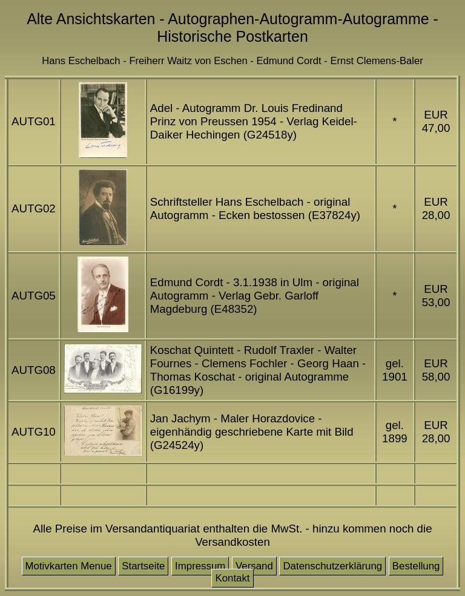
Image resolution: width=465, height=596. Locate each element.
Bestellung (416, 566)
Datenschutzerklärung (332, 566)
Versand (254, 566)
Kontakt (232, 578)
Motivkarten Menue (68, 566)
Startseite (143, 566)
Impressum (200, 566)
